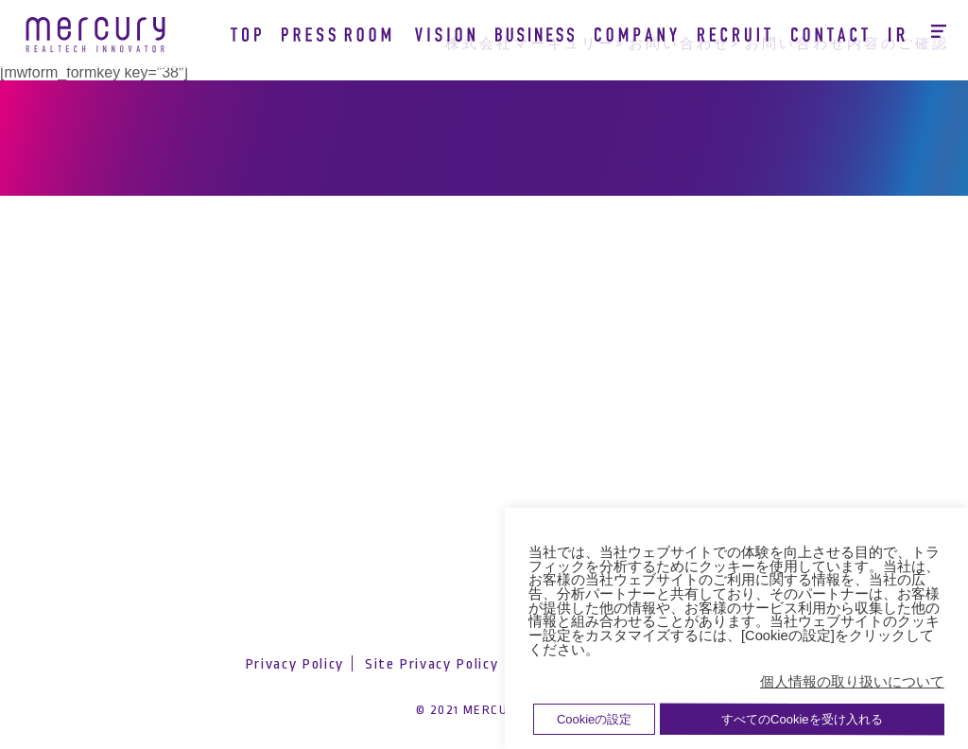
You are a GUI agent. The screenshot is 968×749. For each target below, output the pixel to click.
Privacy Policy (294, 663)
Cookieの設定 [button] (594, 719)
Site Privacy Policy (431, 663)
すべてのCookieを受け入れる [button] (801, 719)
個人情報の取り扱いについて (852, 681)
